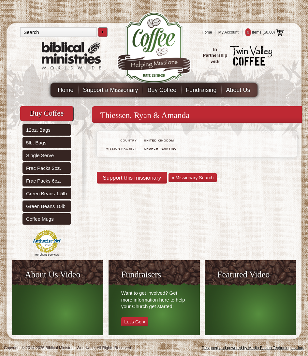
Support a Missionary (110, 90)
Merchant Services (47, 254)
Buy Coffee (162, 90)
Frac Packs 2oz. (43, 168)
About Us (238, 90)
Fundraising (201, 90)
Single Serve (40, 155)
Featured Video (243, 274)
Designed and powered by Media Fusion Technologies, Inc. (253, 348)
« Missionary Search (192, 177)
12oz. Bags (38, 130)
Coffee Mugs (40, 219)
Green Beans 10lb (46, 206)
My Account (228, 32)
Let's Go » (134, 321)
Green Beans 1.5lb (46, 193)
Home (207, 32)
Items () (264, 32)
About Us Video (53, 274)
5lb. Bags (36, 142)
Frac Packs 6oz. (43, 181)
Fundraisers (141, 274)
